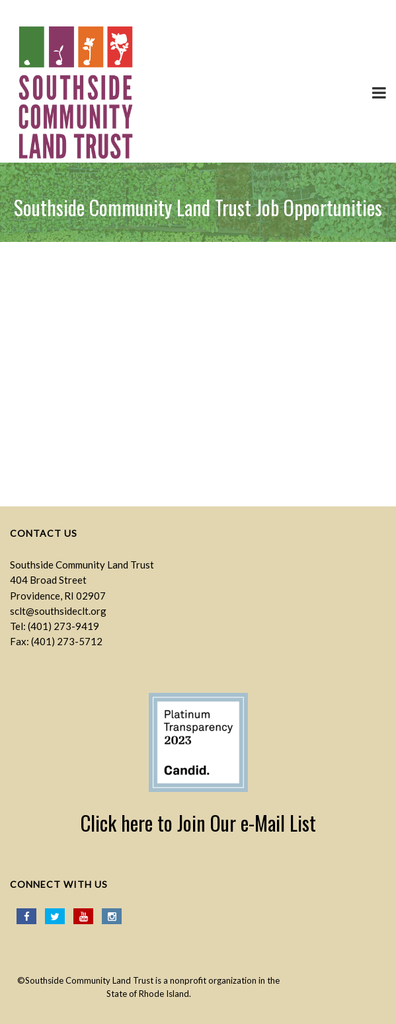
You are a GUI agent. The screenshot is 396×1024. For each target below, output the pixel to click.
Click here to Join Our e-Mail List (198, 823)
